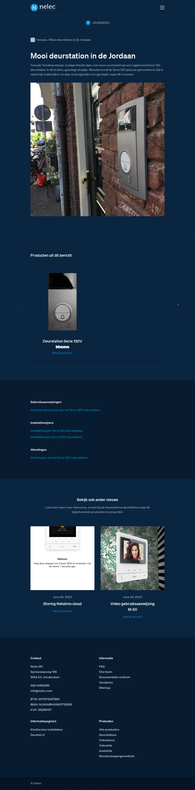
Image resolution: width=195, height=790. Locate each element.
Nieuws (42, 40)
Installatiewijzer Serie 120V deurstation (56, 430)
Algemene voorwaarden (46, 784)
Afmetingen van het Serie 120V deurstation (59, 450)
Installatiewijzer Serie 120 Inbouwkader (56, 423)
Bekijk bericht (62, 604)
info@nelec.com (41, 684)
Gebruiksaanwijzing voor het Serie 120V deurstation (65, 403)
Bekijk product (62, 353)
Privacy (70, 784)
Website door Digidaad (97, 784)
